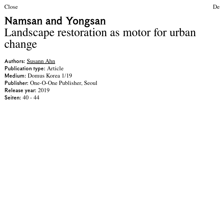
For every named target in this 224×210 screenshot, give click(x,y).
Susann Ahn (41, 61)
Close (11, 7)
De (216, 7)
